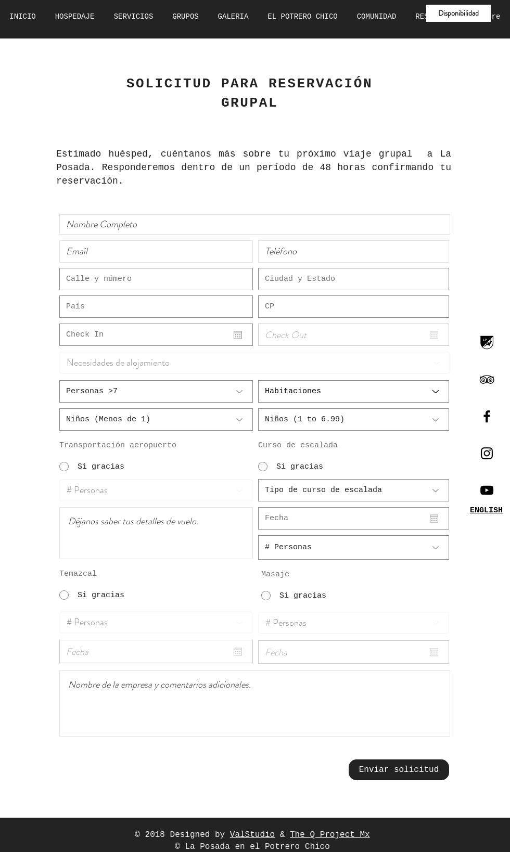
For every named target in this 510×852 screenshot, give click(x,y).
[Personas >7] (156, 391)
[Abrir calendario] (238, 335)
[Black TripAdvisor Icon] (487, 379)
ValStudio (252, 835)
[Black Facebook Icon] (487, 416)
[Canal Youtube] (487, 490)
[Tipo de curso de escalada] (353, 490)
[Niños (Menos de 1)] (156, 419)
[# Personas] (156, 490)
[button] (458, 13)
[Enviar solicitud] (399, 769)
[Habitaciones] (353, 391)
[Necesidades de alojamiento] (254, 363)
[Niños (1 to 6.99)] (353, 419)
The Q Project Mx (330, 835)
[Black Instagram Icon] (487, 453)
